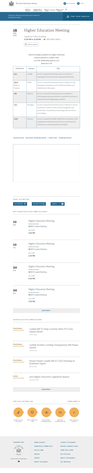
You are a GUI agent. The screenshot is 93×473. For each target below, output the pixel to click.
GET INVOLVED (66, 466)
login (82, 4)
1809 (15, 79)
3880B (16, 87)
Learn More (72, 406)
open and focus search (82, 11)
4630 (15, 110)
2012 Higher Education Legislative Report (49, 381)
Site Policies (65, 459)
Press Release (17, 333)
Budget (37, 459)
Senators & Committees (31, 11)
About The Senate (70, 11)
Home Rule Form (67, 455)
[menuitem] (13, 11)
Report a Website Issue (69, 451)
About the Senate (41, 466)
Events (58, 11)
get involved (71, 4)
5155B (16, 124)
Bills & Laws (47, 11)
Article (15, 381)
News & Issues (13, 11)
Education (29, 143)
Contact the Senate (68, 447)
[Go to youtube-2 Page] (19, 466)
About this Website (68, 463)
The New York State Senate (26, 4)
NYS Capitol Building (38, 231)
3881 (15, 99)
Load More (45, 315)
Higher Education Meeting (41, 226)
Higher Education (40, 143)
